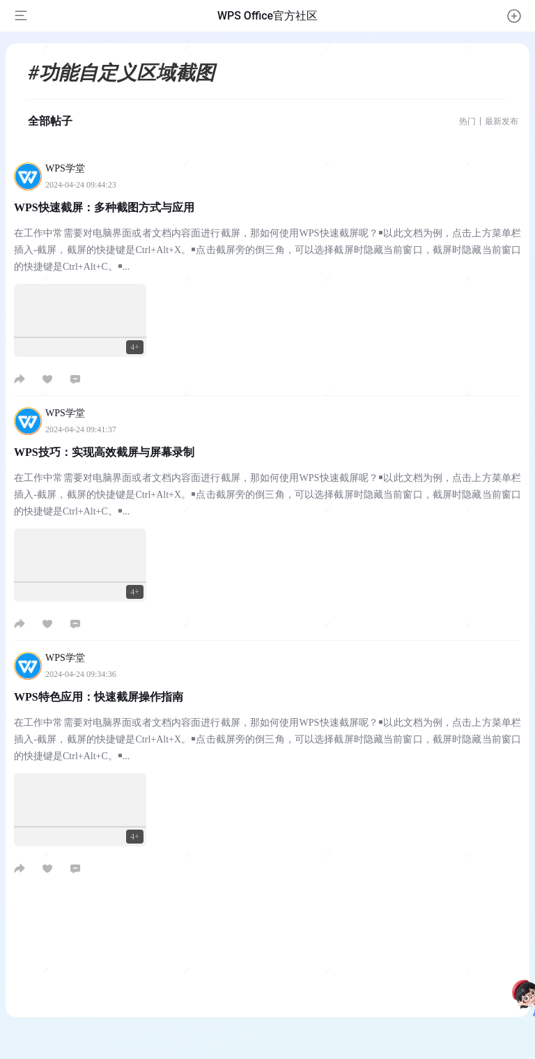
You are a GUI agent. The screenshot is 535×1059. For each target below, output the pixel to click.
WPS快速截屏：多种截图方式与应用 (104, 207)
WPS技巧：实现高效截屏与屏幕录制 (104, 452)
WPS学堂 (72, 168)
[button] (514, 16)
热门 (467, 121)
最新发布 (501, 121)
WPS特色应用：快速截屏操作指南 (98, 697)
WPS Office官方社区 (267, 15)
